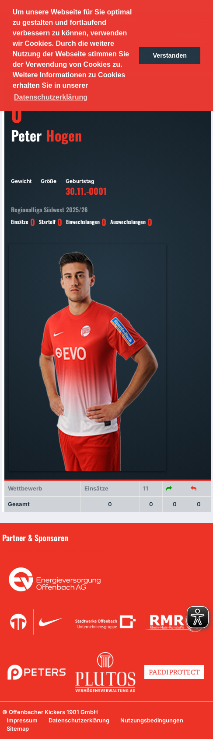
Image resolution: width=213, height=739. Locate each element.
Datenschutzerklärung (79, 720)
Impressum (22, 720)
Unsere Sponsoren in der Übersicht (56, 549)
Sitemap (18, 728)
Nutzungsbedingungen (151, 720)
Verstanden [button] (170, 55)
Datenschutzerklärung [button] (50, 97)
